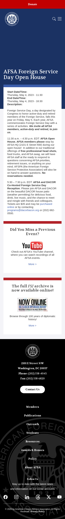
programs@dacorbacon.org (23, 210)
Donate (32, 4)
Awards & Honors (32, 450)
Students (32, 433)
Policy (32, 459)
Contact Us (32, 389)
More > (32, 264)
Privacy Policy (38, 511)
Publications (32, 415)
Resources (32, 441)
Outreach (32, 424)
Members (32, 407)
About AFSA (33, 467)
